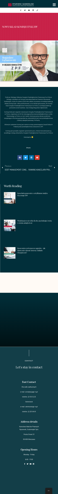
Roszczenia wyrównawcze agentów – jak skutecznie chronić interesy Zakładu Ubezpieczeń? (31, 250)
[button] (19, 157)
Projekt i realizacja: (29, 488)
